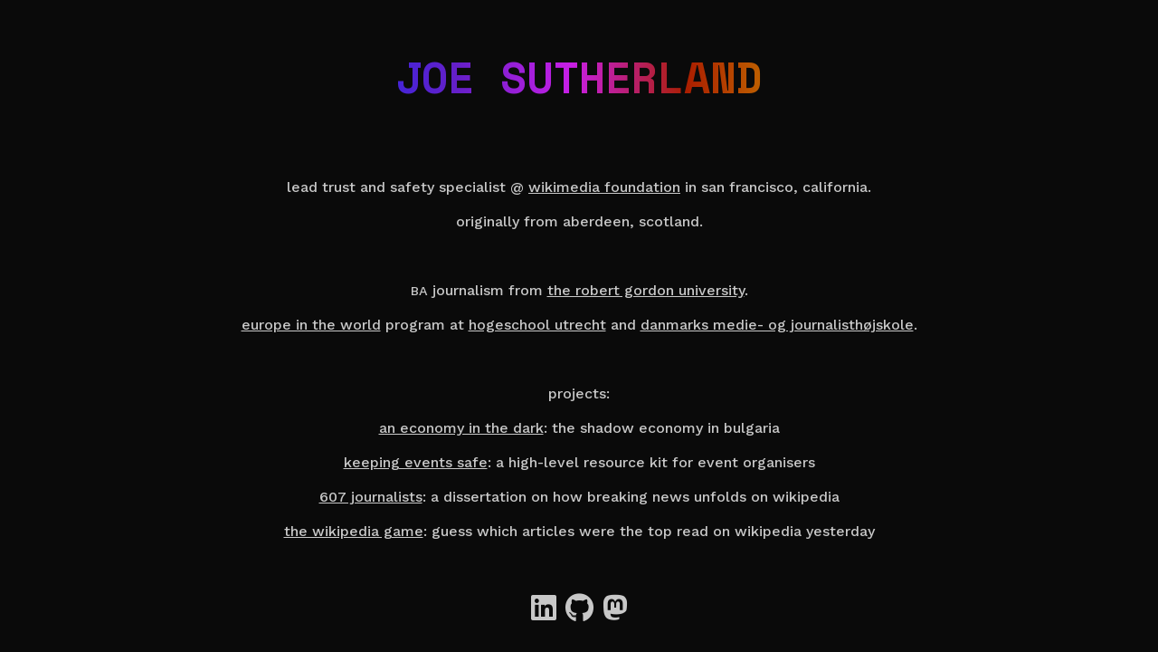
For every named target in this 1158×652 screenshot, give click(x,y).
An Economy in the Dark (461, 427)
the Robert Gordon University (646, 290)
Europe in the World (311, 324)
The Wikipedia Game (353, 531)
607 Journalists (370, 496)
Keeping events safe (416, 462)
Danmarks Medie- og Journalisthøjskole (777, 324)
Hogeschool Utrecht (537, 324)
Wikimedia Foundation (604, 187)
